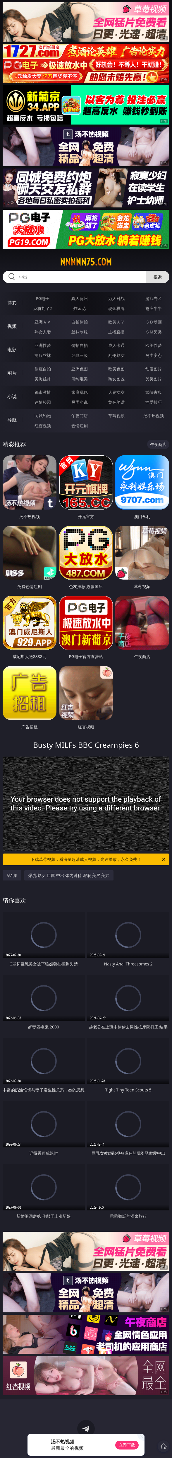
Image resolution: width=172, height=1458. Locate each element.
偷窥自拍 (43, 369)
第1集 (12, 875)
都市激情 (43, 392)
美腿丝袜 (43, 378)
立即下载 (127, 1445)
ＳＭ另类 (153, 332)
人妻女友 (116, 392)
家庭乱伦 (79, 392)
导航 (12, 420)
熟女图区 (116, 378)
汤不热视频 (153, 415)
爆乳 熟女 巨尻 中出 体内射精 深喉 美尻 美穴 (68, 875)
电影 (12, 349)
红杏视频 (43, 425)
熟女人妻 (43, 332)
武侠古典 (153, 392)
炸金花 (79, 308)
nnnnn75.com (86, 262)
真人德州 (79, 298)
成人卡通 (116, 345)
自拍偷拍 (79, 322)
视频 (12, 326)
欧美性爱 (153, 345)
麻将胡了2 (42, 308)
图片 (12, 373)
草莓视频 (116, 415)
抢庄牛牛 (153, 308)
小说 (12, 396)
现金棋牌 (116, 308)
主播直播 (116, 332)
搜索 (158, 277)
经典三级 (79, 355)
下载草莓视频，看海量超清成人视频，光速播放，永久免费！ (98, 859)
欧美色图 (116, 369)
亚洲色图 (79, 369)
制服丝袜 (43, 355)
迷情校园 (43, 402)
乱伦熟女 (116, 355)
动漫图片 (153, 369)
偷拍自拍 (79, 345)
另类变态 (153, 355)
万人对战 (116, 298)
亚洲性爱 (43, 345)
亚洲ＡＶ (43, 322)
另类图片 (153, 378)
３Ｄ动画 (153, 322)
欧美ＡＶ (116, 322)
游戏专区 (153, 298)
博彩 (12, 302)
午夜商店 (79, 415)
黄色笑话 (116, 402)
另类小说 (79, 402)
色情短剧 (79, 425)
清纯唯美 (79, 378)
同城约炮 (43, 415)
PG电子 (42, 298)
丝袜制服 (79, 332)
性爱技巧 (153, 402)
